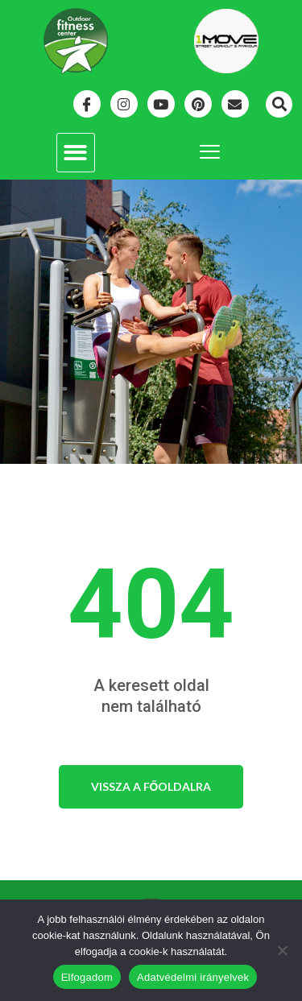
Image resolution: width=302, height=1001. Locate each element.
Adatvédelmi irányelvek (193, 977)
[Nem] (282, 950)
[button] (279, 104)
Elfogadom (87, 977)
